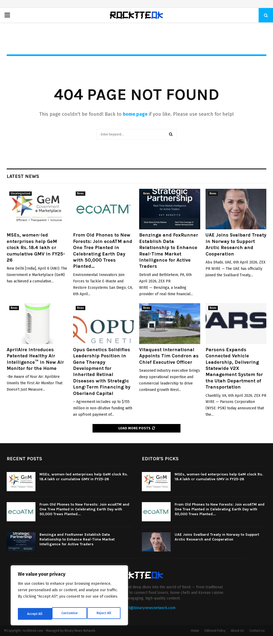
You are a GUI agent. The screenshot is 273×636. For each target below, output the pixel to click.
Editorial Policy (215, 631)
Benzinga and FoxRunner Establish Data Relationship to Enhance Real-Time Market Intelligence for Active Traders (168, 250)
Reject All (70, 613)
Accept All (104, 613)
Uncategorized (20, 193)
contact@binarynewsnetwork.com (146, 608)
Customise (35, 613)
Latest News (23, 176)
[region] (69, 597)
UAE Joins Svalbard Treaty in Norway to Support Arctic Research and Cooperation (236, 244)
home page (135, 114)
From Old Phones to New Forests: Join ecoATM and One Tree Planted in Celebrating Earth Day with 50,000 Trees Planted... (102, 250)
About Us (237, 631)
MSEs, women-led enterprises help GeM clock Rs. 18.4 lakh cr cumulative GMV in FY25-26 (36, 247)
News (80, 193)
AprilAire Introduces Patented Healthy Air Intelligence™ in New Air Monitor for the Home (35, 359)
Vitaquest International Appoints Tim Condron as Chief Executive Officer (169, 356)
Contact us (257, 631)
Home (195, 631)
